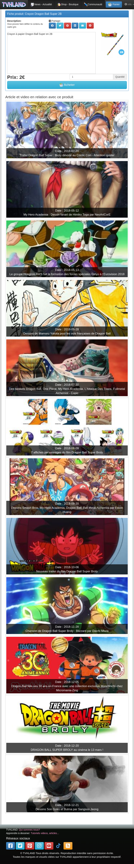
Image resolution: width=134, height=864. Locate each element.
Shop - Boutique (67, 4)
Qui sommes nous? (29, 829)
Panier (114, 4)
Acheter (67, 85)
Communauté (93, 4)
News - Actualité (41, 4)
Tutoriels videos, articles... (45, 833)
